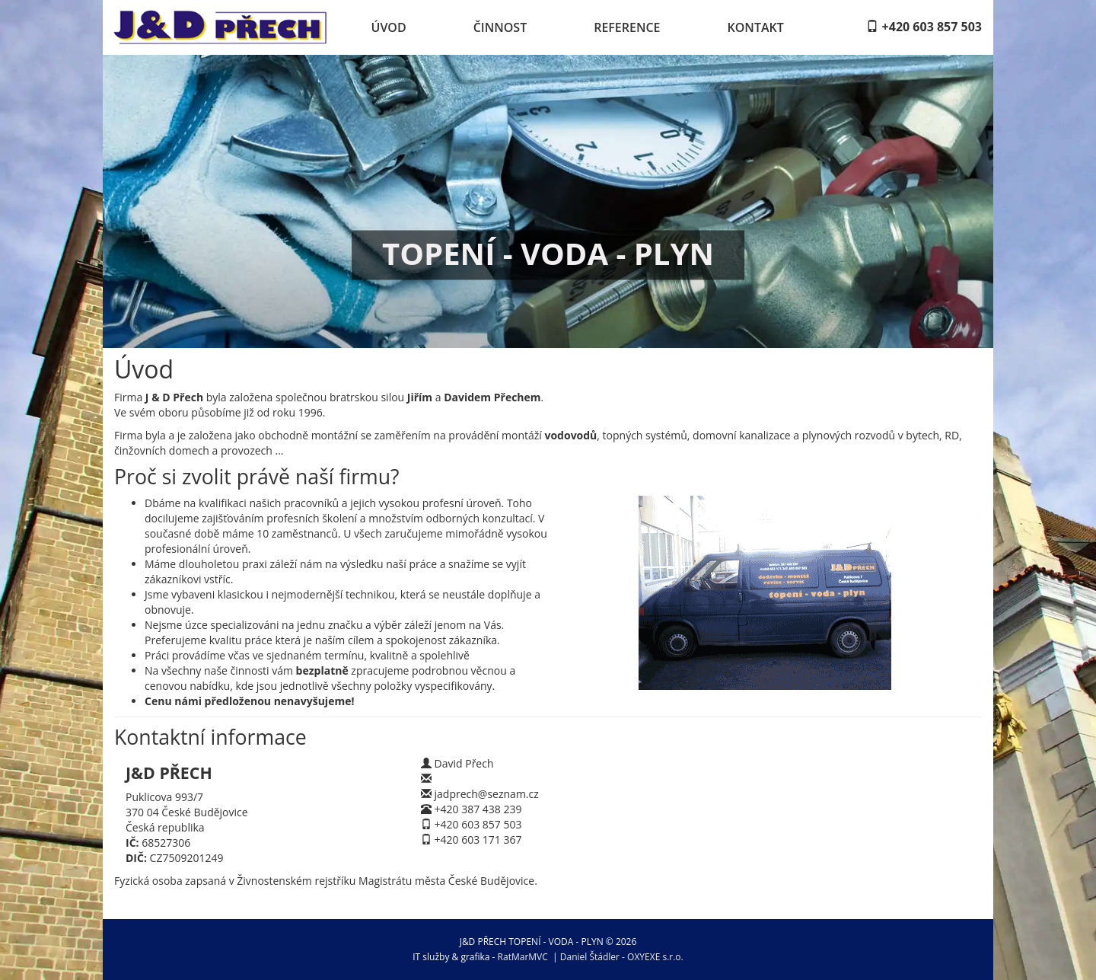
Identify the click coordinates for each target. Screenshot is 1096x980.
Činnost (500, 27)
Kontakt (756, 27)
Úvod (388, 27)
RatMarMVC (523, 956)
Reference (627, 27)
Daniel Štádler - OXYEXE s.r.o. (621, 956)
